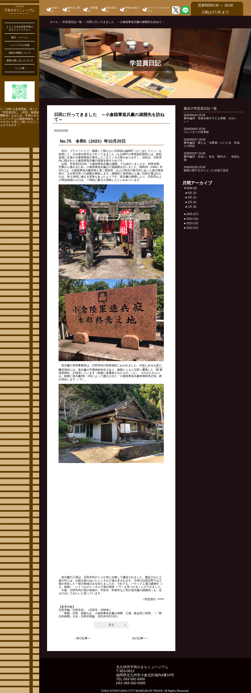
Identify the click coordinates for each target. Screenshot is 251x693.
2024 (192, 218)
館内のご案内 (74, 9)
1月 (192, 206)
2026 (191, 188)
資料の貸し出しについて (19, 60)
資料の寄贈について (20, 52)
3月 (192, 197)
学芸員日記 (111, 9)
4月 (192, 192)
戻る (111, 624)
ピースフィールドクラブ (158, 9)
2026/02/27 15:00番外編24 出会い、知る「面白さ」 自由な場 (212, 156)
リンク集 (20, 68)
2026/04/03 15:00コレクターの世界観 (196, 130)
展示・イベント (19, 37)
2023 (192, 223)
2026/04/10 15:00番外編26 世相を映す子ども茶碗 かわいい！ (210, 118)
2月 (192, 202)
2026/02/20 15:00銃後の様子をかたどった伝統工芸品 (206, 169)
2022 (192, 227)
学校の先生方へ (132, 9)
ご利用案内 (93, 9)
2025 (192, 214)
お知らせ (55, 9)
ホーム (54, 21)
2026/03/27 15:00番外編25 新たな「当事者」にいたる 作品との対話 (212, 143)
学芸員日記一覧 (72, 21)
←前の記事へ (82, 638)
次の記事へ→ (140, 638)
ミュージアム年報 (19, 45)
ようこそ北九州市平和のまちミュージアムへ (19, 28)
